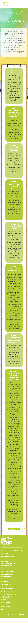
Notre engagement (7, 559)
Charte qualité (6, 561)
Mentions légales (18, 614)
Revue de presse (6, 568)
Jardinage (4, 579)
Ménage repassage (7, 574)
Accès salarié (6, 606)
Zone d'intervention (8, 563)
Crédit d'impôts (7, 584)
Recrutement (6, 603)
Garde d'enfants (6, 576)
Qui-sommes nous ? (7, 556)
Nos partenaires (6, 565)
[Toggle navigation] (24, 3)
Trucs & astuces (7, 588)
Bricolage (4, 581)
